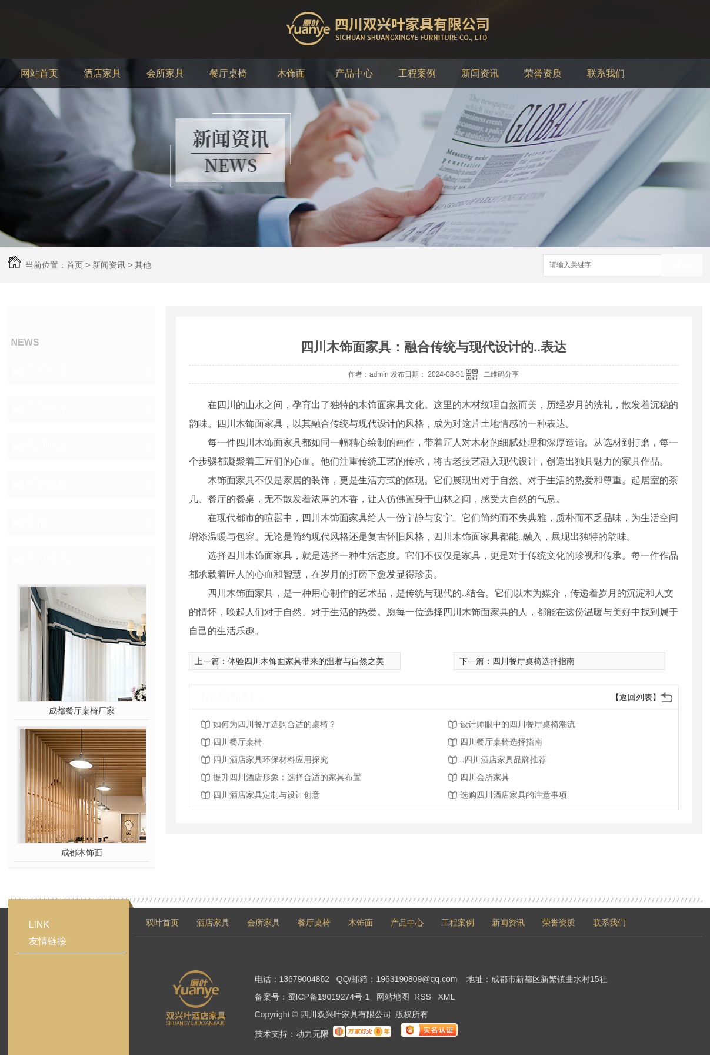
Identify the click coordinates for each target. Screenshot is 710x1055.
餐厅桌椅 (314, 922)
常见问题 (47, 447)
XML (446, 996)
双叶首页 (162, 922)
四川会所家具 (484, 777)
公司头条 (47, 371)
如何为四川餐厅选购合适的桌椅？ (274, 724)
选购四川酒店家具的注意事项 (513, 794)
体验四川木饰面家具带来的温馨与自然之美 (306, 661)
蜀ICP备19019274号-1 (329, 996)
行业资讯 (47, 409)
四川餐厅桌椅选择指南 (533, 661)
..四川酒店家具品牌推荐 (503, 759)
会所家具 (263, 922)
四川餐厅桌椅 (237, 742)
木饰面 (360, 922)
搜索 (681, 266)
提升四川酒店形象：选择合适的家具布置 (287, 777)
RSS (424, 996)
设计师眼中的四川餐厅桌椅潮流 (517, 724)
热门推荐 (47, 560)
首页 (74, 265)
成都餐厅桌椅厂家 (82, 710)
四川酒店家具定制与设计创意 (266, 794)
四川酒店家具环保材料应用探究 (270, 759)
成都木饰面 (81, 852)
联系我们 (609, 922)
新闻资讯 (108, 265)
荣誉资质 (558, 922)
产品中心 (407, 922)
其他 (143, 265)
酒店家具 (212, 922)
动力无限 (312, 1034)
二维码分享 (501, 374)
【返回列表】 (636, 697)
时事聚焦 (47, 484)
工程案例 (457, 922)
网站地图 (392, 996)
